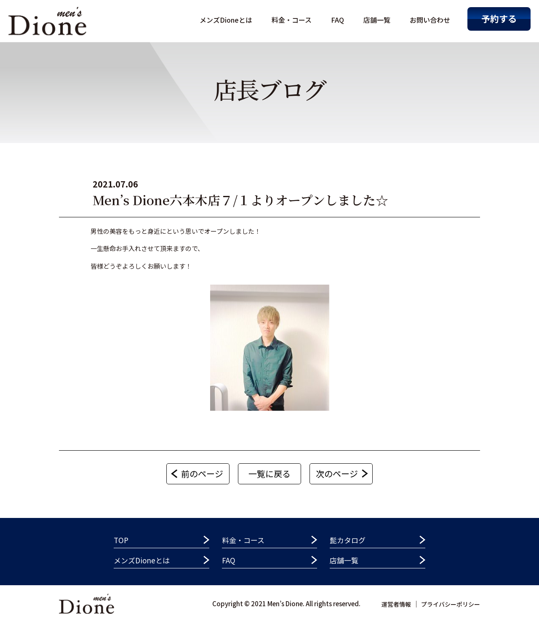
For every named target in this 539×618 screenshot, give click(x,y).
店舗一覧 (376, 20)
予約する (499, 18)
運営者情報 (396, 604)
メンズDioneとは (226, 20)
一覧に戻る (269, 473)
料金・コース (292, 20)
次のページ (337, 473)
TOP (121, 540)
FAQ (337, 20)
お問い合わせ (430, 20)
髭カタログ (348, 540)
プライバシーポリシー (450, 604)
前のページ (202, 473)
